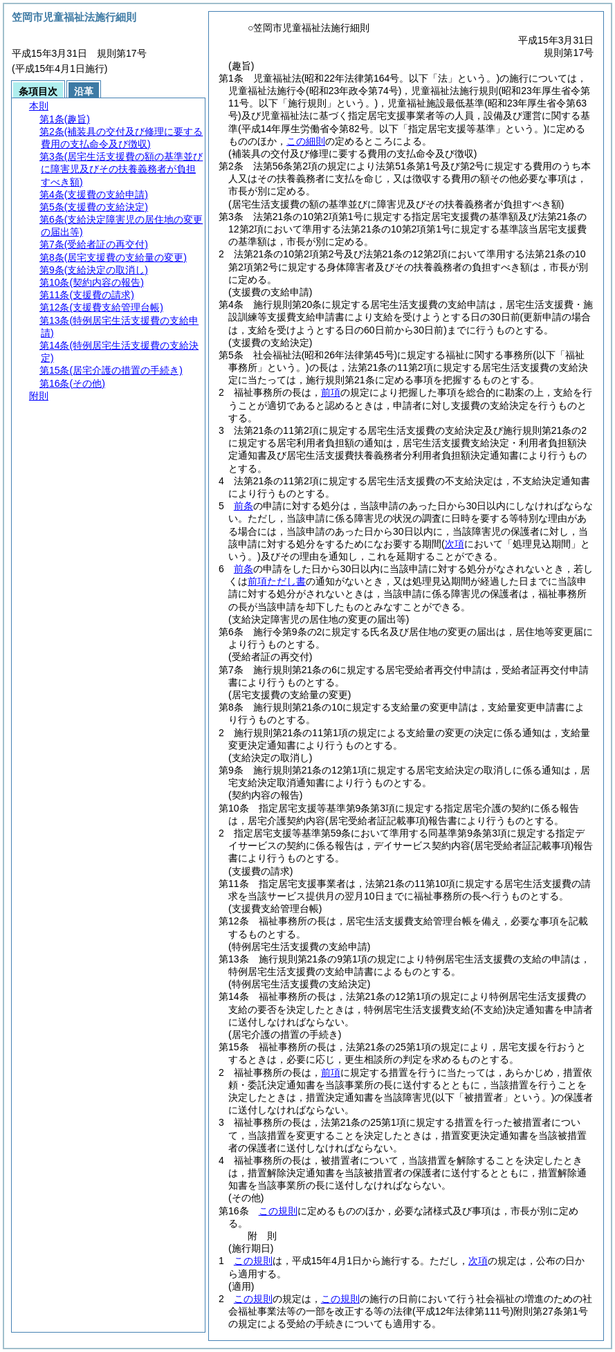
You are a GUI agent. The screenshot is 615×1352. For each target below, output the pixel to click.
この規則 (278, 1210)
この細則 (305, 141)
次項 (478, 1260)
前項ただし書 (277, 581)
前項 (330, 392)
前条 (243, 505)
